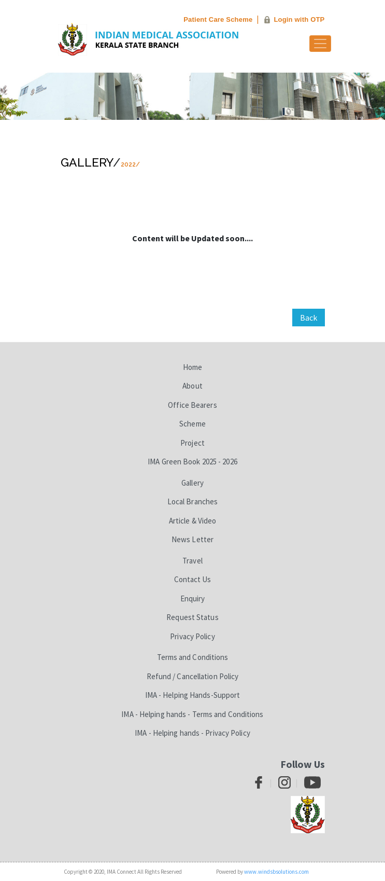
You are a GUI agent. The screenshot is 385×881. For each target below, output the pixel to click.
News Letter (192, 539)
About (192, 386)
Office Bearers (192, 405)
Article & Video (193, 521)
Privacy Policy (192, 636)
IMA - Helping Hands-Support (192, 695)
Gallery (87, 162)
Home (192, 367)
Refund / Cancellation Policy (193, 676)
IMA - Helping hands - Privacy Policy (192, 733)
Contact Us (192, 579)
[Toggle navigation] (320, 43)
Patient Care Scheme (217, 19)
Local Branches (192, 501)
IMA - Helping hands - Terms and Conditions (192, 714)
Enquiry (192, 598)
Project (192, 443)
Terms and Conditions (193, 657)
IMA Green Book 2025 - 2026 (192, 461)
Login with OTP (299, 19)
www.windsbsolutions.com (276, 871)
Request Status (192, 617)
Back (308, 317)
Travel (192, 561)
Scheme (192, 424)
